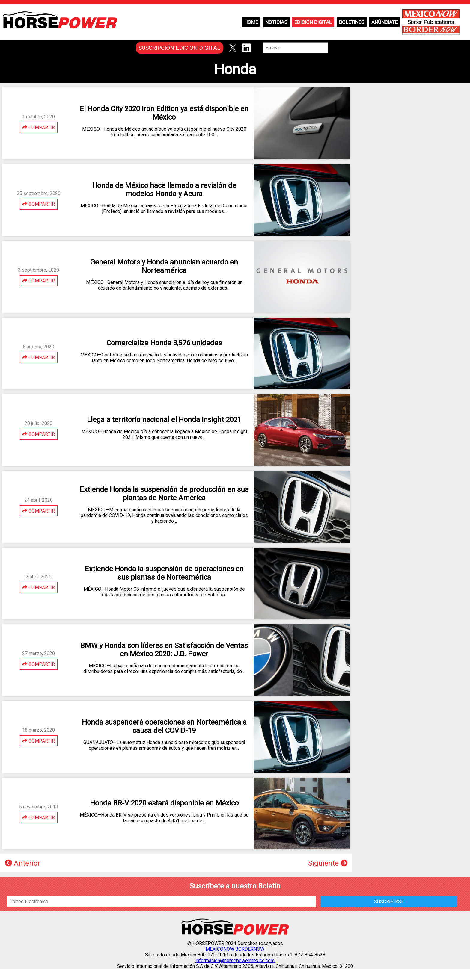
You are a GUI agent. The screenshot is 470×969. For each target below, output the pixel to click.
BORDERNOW (249, 949)
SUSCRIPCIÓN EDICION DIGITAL (179, 47)
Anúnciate (384, 22)
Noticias (276, 22)
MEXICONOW (220, 949)
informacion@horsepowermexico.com (235, 960)
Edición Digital (313, 22)
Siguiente (328, 863)
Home (251, 22)
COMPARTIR (38, 127)
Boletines (351, 22)
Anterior (22, 863)
